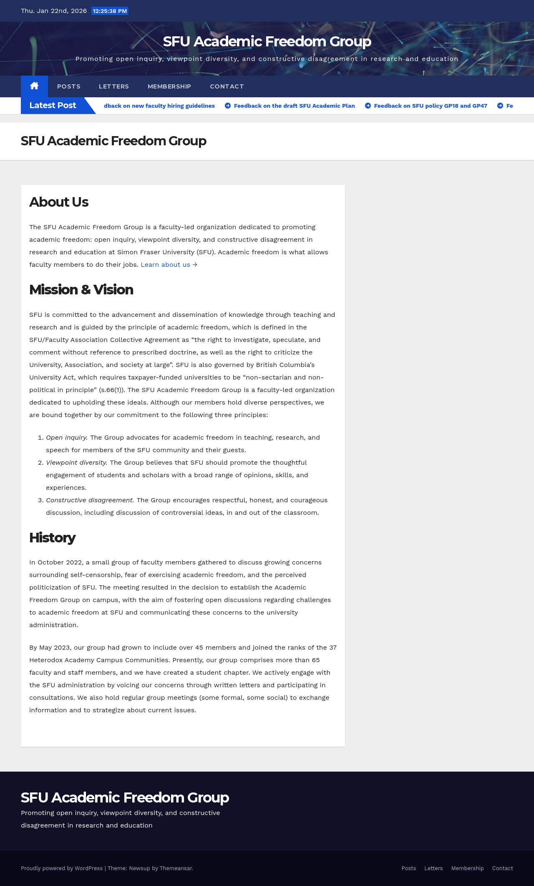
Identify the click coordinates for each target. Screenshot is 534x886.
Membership (169, 86)
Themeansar (176, 868)
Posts (69, 86)
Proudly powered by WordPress (63, 868)
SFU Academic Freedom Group (267, 41)
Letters (114, 86)
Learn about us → (169, 264)
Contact (227, 86)
